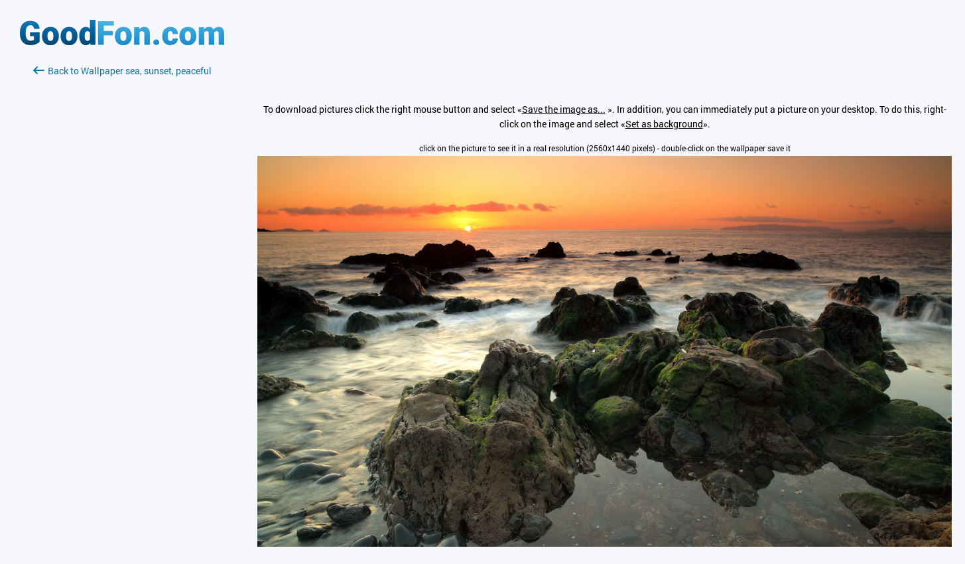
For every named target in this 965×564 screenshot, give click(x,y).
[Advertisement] (122, 235)
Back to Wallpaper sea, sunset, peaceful (122, 70)
